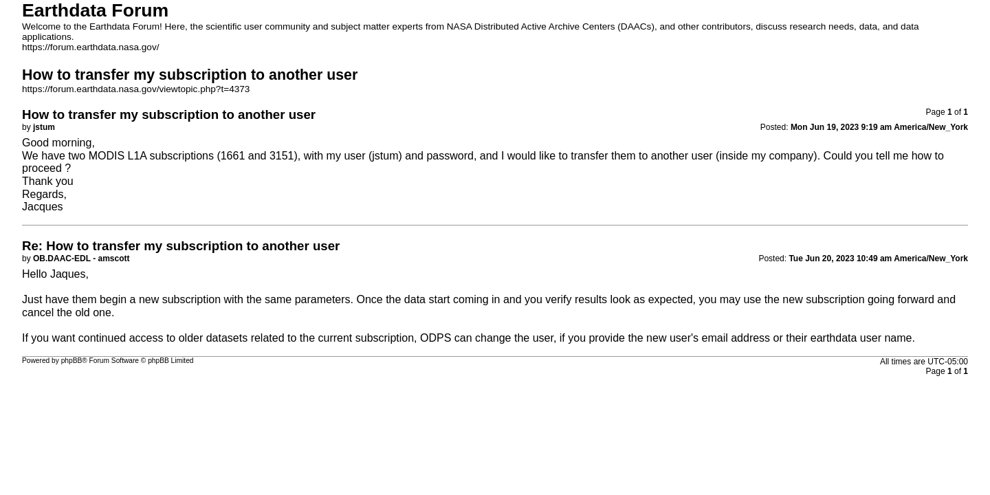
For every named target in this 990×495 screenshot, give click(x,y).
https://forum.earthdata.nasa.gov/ (91, 47)
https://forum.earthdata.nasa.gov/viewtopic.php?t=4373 (136, 89)
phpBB (71, 360)
